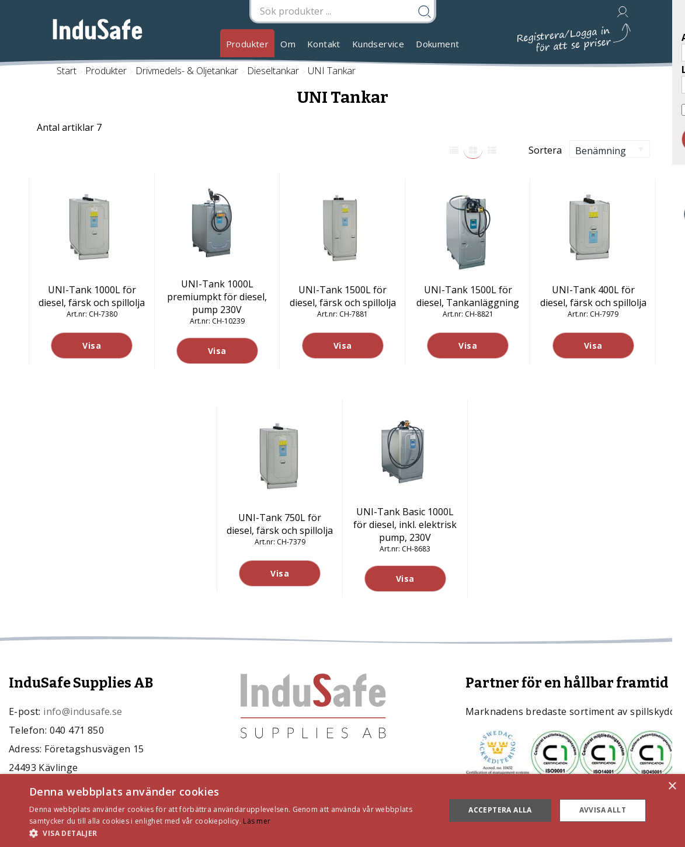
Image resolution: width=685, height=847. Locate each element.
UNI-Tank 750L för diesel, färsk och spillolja (280, 524)
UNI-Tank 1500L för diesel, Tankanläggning (467, 296)
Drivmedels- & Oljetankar (186, 70)
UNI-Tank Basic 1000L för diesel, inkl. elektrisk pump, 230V (405, 524)
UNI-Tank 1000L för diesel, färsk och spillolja (92, 296)
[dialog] (342, 810)
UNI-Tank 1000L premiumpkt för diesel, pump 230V (217, 296)
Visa (91, 345)
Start (67, 70)
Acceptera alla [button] (500, 810)
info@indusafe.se (82, 711)
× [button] (671, 786)
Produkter (247, 44)
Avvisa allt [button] (602, 810)
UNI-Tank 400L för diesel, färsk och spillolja (593, 296)
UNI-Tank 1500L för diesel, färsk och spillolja (343, 296)
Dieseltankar (273, 70)
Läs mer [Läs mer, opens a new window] (256, 821)
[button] (231, 832)
